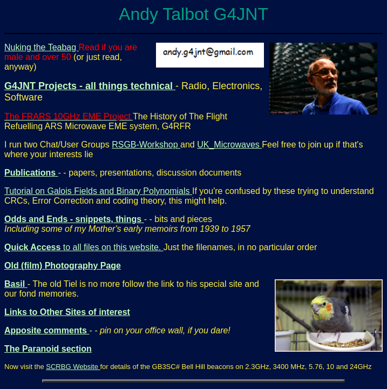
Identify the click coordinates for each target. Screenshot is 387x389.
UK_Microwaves (229, 144)
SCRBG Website (73, 367)
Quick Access (33, 247)
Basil (14, 284)
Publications (31, 172)
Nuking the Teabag (41, 47)
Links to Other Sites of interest (67, 312)
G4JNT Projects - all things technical (88, 86)
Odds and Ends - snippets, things (74, 219)
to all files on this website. (113, 247)
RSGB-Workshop (146, 144)
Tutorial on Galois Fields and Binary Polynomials (98, 191)
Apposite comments (46, 330)
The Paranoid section (48, 348)
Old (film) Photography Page (62, 265)
